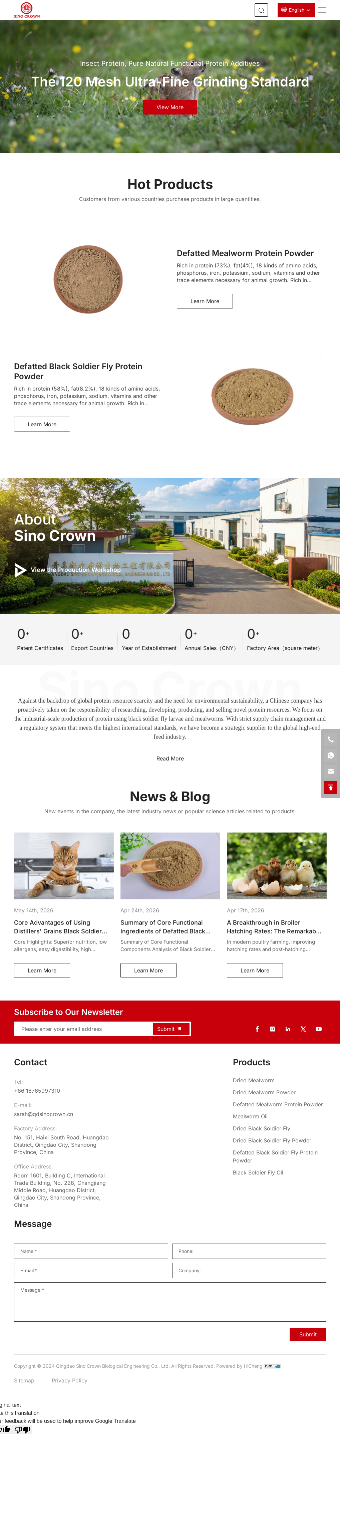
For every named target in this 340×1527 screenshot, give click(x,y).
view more (170, 107)
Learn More (205, 301)
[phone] (330, 739)
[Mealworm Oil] (279, 1116)
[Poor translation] (22, 1429)
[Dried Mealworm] (279, 1080)
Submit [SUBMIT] (308, 1334)
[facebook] (257, 1029)
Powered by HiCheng (239, 1366)
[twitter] (303, 1029)
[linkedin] (288, 1029)
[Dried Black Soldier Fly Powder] (279, 1140)
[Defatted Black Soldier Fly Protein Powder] (279, 1156)
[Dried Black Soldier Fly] (279, 1128)
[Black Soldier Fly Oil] (279, 1172)
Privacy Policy (69, 1380)
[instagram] (272, 1029)
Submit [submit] (170, 1029)
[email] (330, 771)
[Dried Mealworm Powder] (279, 1092)
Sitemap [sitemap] (24, 1380)
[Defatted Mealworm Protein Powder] (279, 1104)
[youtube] (318, 1029)
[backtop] (330, 787)
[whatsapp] (330, 755)
